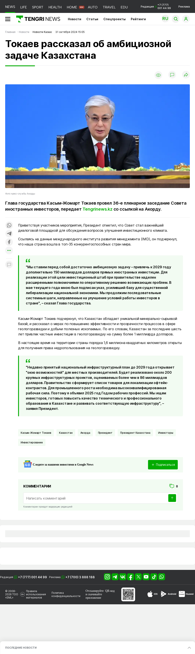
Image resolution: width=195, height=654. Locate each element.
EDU (124, 7)
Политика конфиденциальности (65, 594)
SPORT (37, 7)
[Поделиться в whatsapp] (9, 225)
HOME (72, 7)
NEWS (10, 7)
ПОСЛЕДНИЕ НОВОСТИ (21, 647)
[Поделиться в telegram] (9, 234)
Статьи (92, 19)
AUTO (93, 7)
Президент (105, 432)
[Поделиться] (186, 75)
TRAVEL (109, 7)
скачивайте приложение (94, 596)
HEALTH (55, 7)
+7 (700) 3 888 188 (80, 577)
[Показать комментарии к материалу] (9, 265)
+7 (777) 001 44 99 (32, 577)
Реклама (184, 6)
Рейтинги (138, 19)
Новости (74, 19)
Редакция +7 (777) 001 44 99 (156, 6)
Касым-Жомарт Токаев (36, 432)
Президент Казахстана (135, 432)
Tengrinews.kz (97, 209)
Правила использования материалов (36, 594)
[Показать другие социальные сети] (9, 251)
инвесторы (165, 432)
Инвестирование (32, 442)
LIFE (23, 7)
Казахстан (66, 432)
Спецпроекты (114, 19)
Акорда (85, 432)
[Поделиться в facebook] (9, 242)
